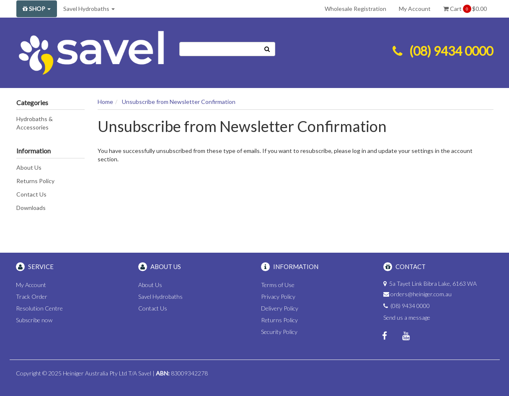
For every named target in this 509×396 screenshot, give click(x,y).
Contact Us (31, 194)
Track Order (31, 296)
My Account (415, 8)
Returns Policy (35, 180)
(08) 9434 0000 (451, 50)
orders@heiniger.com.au (421, 294)
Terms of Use (278, 284)
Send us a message (406, 317)
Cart (465, 9)
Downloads (31, 207)
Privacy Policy (278, 296)
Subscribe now (34, 320)
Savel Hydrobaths (89, 8)
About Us (28, 167)
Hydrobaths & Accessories (34, 123)
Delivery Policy (279, 308)
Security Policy (279, 331)
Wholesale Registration (355, 8)
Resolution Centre (39, 308)
